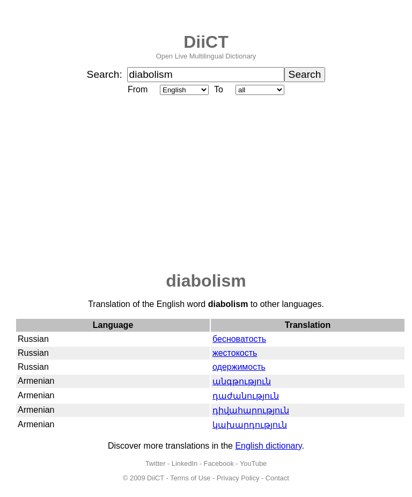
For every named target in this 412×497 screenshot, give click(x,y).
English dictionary (268, 445)
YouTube (253, 463)
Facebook (219, 463)
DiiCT (206, 42)
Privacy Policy (238, 478)
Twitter (155, 463)
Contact (277, 478)
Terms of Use (190, 478)
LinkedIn (184, 463)
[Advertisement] (206, 184)
